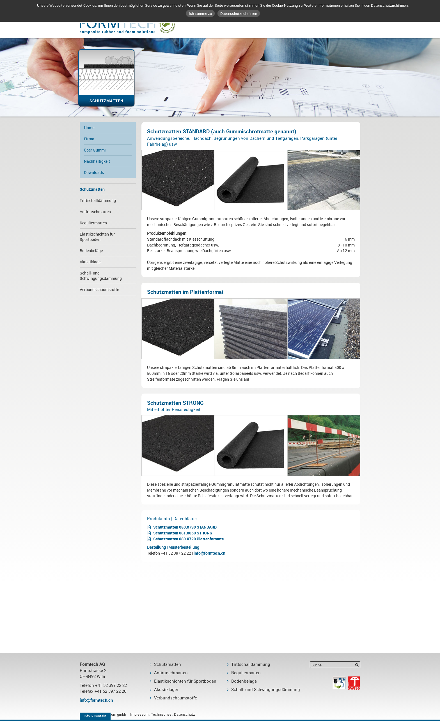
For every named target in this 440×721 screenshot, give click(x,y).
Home (89, 127)
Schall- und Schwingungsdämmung (101, 275)
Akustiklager (91, 261)
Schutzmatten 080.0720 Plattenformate (188, 538)
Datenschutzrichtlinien (238, 13)
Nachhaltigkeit (97, 161)
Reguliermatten (93, 222)
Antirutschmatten (95, 211)
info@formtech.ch (209, 553)
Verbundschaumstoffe (99, 289)
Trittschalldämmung (98, 200)
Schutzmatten (92, 189)
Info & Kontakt (95, 715)
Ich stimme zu (200, 13)
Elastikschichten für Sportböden (97, 236)
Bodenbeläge (91, 250)
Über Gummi (95, 150)
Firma (89, 138)
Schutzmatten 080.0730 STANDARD (185, 527)
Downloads (94, 172)
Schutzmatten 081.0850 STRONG (182, 533)
